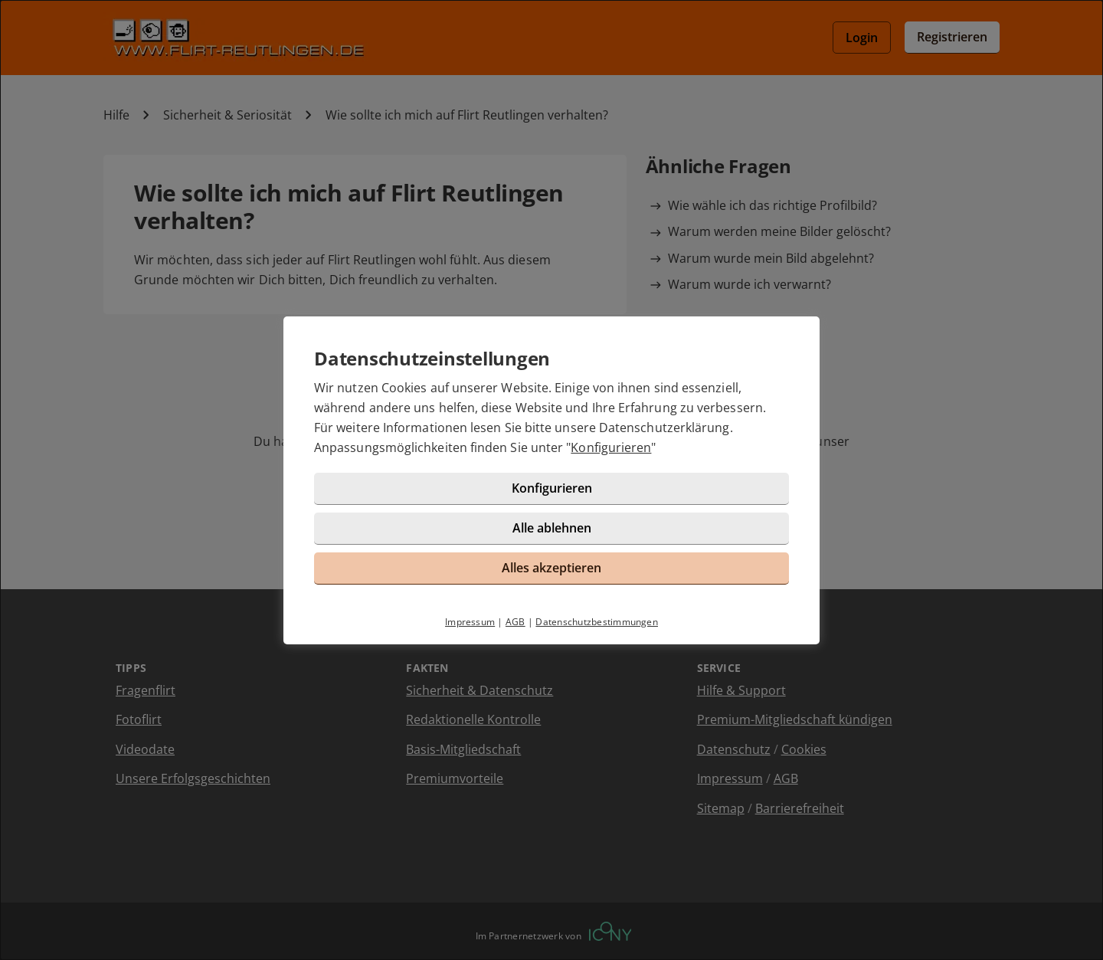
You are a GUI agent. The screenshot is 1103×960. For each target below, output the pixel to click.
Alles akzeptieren (551, 567)
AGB (515, 621)
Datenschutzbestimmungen (596, 621)
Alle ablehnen (551, 527)
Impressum (470, 621)
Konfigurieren (611, 447)
